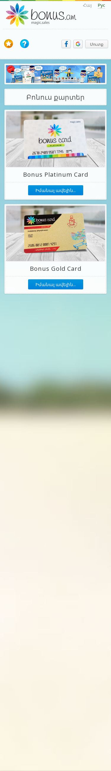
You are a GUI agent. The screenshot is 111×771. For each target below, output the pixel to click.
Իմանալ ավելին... (56, 190)
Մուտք (96, 44)
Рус (101, 5)
